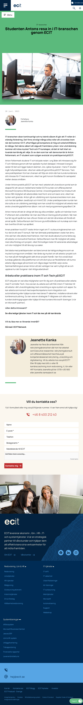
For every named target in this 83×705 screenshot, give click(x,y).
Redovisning (21, 571)
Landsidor (80, 8)
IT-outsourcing (60, 589)
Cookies (20, 697)
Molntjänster (60, 594)
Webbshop (60, 612)
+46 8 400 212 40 (41, 414)
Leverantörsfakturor (20, 656)
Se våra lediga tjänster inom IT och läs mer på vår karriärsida (33, 313)
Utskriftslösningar (60, 580)
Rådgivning (21, 585)
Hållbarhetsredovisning (21, 603)
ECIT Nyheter (43, 688)
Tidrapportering (20, 647)
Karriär (7, 688)
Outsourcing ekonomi (21, 589)
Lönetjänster (21, 576)
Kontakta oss (77, 3)
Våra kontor (28, 554)
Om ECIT (9, 554)
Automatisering (60, 603)
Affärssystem (20, 624)
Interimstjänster (21, 594)
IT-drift (60, 571)
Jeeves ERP (20, 633)
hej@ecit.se (14, 676)
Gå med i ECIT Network (15, 327)
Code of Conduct (48, 697)
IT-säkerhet (60, 576)
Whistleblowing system (32, 697)
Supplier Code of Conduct (64, 697)
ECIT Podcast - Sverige (13, 691)
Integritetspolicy (9, 697)
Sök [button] (74, 8)
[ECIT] (17, 5)
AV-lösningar (60, 585)
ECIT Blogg (30, 688)
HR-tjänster (21, 580)
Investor (55, 688)
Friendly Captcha (74, 459)
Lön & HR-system (20, 638)
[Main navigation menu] (5, 5)
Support (77, 701)
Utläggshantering (20, 642)
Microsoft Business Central (20, 629)
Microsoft (60, 599)
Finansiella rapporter (20, 652)
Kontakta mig (13, 465)
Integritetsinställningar (11, 699)
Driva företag (21, 599)
